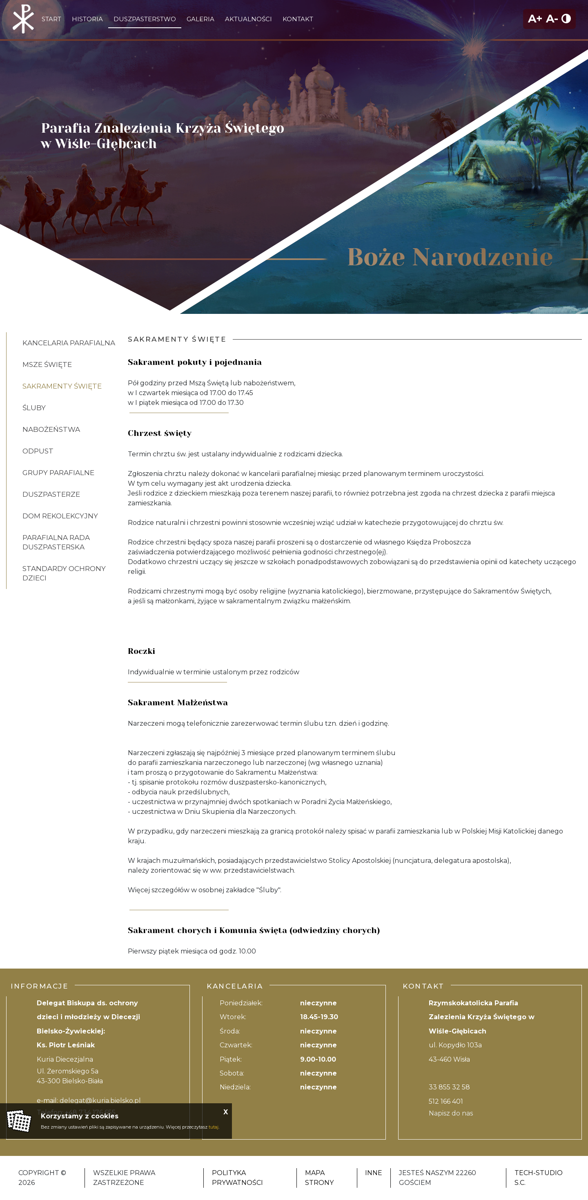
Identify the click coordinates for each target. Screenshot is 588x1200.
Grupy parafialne (58, 473)
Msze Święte (47, 364)
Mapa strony (319, 1178)
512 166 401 (446, 1101)
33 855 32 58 (449, 1087)
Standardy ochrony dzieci (64, 573)
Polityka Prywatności (237, 1178)
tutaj (213, 1127)
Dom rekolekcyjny (60, 516)
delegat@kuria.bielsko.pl (100, 1100)
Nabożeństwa (51, 429)
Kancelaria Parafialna (68, 343)
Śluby (34, 408)
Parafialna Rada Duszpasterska (56, 542)
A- (552, 18)
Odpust (37, 451)
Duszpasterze (51, 494)
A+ (535, 18)
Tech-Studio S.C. (538, 1178)
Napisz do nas (451, 1113)
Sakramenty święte (62, 386)
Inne (373, 1173)
